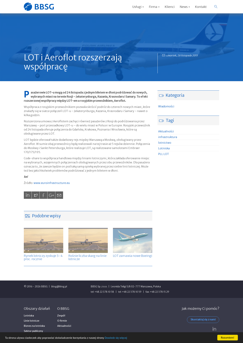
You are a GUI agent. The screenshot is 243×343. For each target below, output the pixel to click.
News (185, 7)
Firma (154, 7)
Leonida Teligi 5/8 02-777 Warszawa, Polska (136, 286)
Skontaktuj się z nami (203, 319)
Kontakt (201, 7)
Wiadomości (166, 106)
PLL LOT (163, 154)
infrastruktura (167, 137)
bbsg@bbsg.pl (59, 286)
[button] (215, 6)
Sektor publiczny (33, 331)
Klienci (170, 7)
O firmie (62, 320)
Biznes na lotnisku (34, 325)
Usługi (138, 7)
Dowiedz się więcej (116, 338)
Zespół (61, 315)
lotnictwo (164, 142)
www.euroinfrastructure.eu (52, 183)
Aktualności (166, 131)
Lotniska (164, 148)
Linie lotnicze (31, 320)
